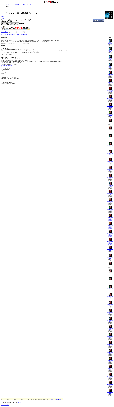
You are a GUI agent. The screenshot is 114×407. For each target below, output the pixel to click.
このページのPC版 (26, 4)
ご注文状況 (17, 4)
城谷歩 (2, 16)
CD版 (25, 34)
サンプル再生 (4, 32)
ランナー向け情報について (57, 399)
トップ (2, 4)
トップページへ (5, 405)
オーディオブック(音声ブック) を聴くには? (12, 34)
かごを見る (9, 4)
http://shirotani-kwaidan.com (6, 65)
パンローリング (5, 18)
